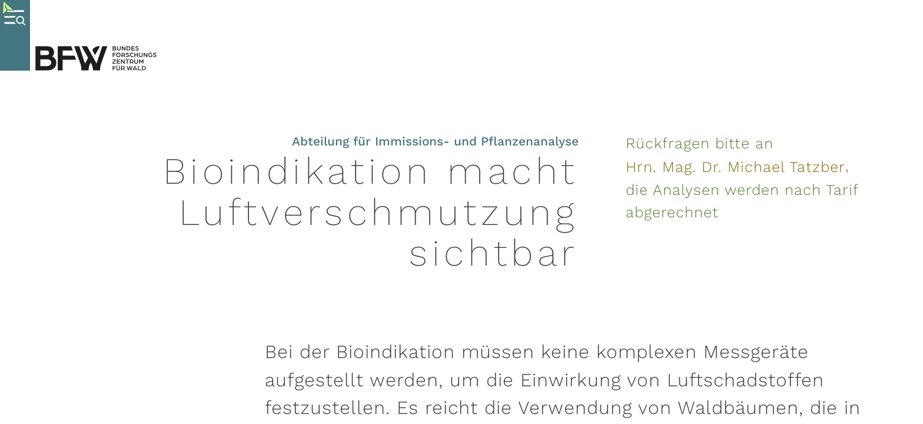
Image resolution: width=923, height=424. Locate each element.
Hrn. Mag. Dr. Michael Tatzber (735, 166)
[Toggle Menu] (15, 35)
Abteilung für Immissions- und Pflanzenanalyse (435, 141)
